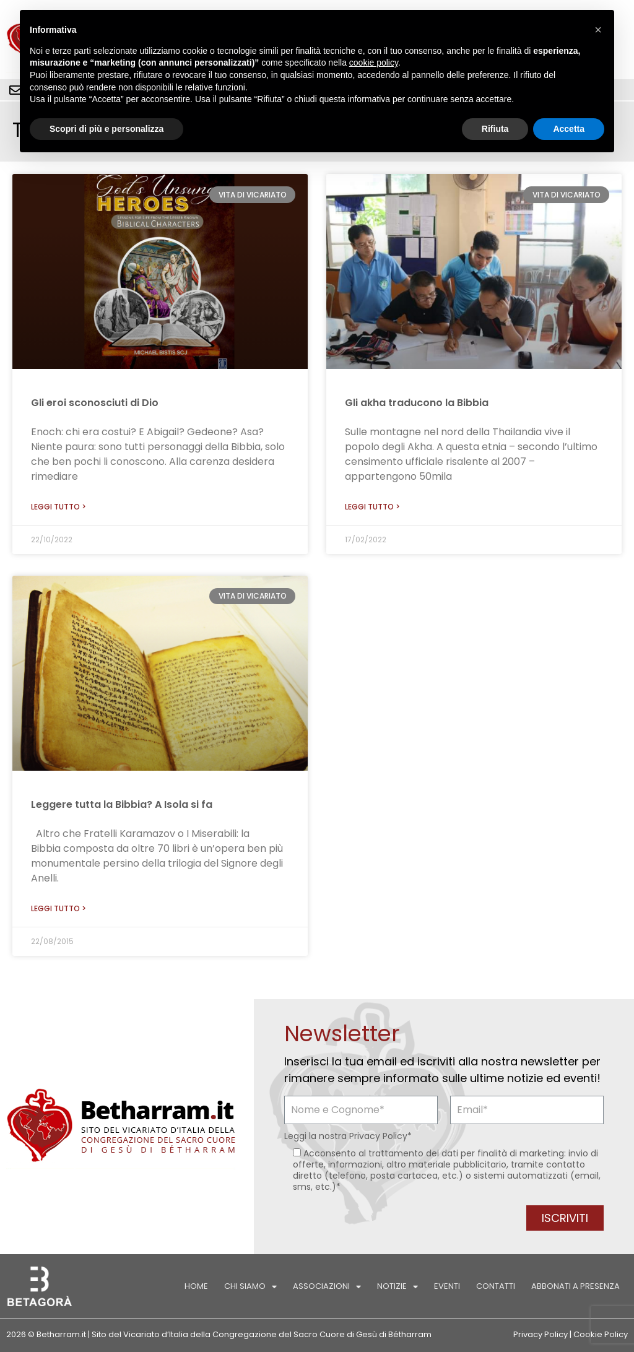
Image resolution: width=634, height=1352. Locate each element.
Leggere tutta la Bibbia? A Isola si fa (121, 804)
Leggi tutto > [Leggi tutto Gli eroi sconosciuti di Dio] (58, 506)
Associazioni (327, 1286)
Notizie (397, 1286)
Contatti (495, 1286)
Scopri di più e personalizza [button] (106, 129)
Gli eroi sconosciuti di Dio (94, 403)
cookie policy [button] (373, 62)
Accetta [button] (568, 129)
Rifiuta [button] (495, 129)
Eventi (447, 1286)
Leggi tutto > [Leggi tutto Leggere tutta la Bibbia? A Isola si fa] (58, 908)
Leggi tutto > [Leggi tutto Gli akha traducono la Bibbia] (372, 506)
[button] (598, 30)
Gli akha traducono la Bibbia (417, 403)
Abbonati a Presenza (575, 1286)
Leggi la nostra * (348, 1136)
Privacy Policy (378, 1136)
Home (196, 1286)
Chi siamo (250, 1286)
